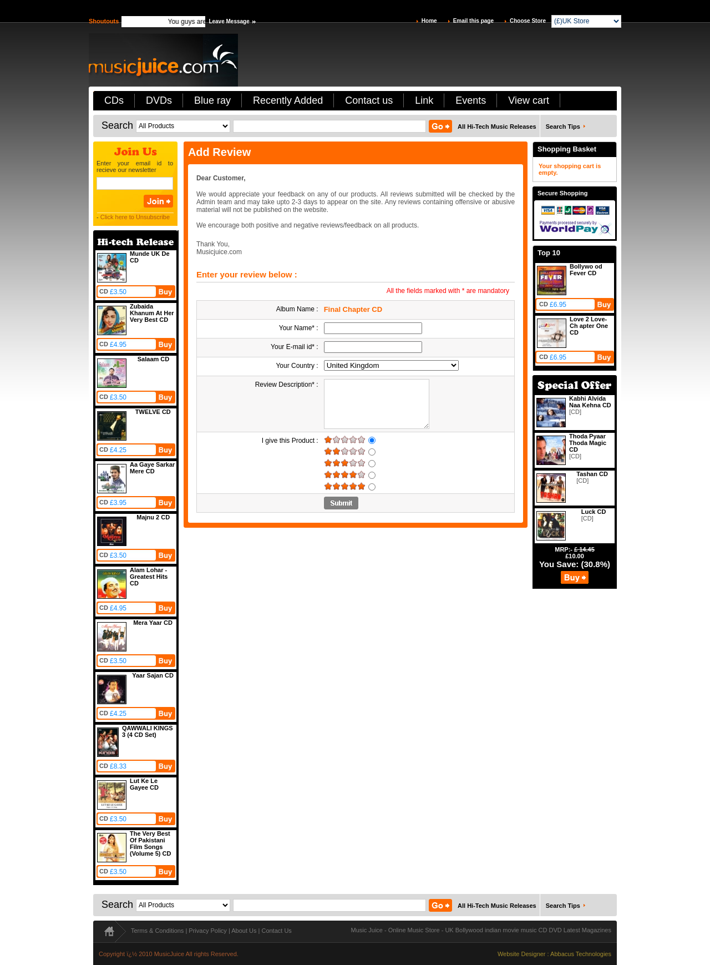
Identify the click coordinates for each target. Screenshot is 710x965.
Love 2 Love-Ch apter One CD (589, 326)
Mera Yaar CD (153, 622)
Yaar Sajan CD (153, 675)
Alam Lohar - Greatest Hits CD (149, 577)
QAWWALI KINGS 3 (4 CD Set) (147, 731)
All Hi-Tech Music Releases (497, 126)
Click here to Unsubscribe (135, 217)
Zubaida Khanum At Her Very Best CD (152, 313)
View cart (528, 100)
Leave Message (229, 21)
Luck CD (593, 511)
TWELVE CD (153, 411)
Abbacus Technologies (580, 954)
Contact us (369, 100)
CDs (114, 100)
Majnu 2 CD (153, 517)
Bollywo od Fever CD (586, 269)
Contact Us (276, 930)
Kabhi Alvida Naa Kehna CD (590, 401)
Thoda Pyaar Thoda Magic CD (587, 443)
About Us (243, 930)
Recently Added (288, 100)
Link (424, 100)
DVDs (159, 100)
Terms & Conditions (157, 930)
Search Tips (563, 126)
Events (470, 100)
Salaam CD (153, 359)
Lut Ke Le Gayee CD (144, 784)
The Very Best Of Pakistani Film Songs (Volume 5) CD (150, 843)
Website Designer (522, 954)
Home (429, 21)
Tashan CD (592, 474)
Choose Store (528, 21)
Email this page (473, 21)
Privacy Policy (207, 930)
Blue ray (212, 100)
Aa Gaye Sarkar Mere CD (152, 467)
